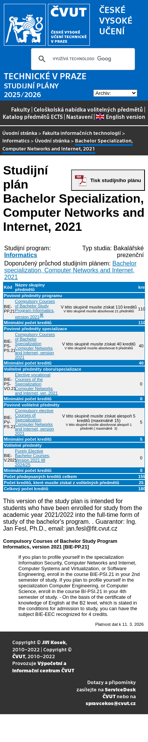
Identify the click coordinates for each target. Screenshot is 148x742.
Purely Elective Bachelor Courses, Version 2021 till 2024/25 (32, 458)
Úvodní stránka (19, 133)
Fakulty (20, 109)
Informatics (15, 140)
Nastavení (79, 116)
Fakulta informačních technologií (81, 133)
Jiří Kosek (54, 642)
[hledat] (82, 59)
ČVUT (18, 656)
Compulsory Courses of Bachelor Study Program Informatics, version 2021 (35, 309)
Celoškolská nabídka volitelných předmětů (88, 109)
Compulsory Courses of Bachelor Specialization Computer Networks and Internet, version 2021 (35, 346)
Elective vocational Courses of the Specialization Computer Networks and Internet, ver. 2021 (36, 384)
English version (120, 116)
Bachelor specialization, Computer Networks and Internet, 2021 (70, 270)
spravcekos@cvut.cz (111, 703)
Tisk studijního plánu (115, 180)
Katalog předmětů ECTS (33, 116)
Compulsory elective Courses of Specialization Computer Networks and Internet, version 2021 (34, 422)
